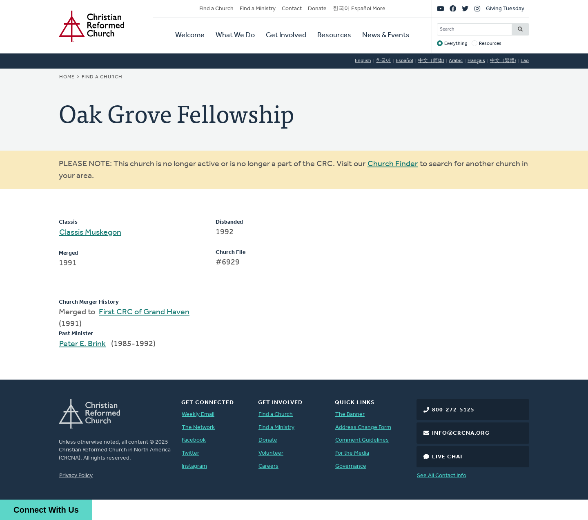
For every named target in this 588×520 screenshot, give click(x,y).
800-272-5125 (453, 410)
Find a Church (216, 9)
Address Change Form (363, 427)
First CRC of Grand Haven (144, 312)
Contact (292, 9)
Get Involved (286, 35)
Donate (317, 9)
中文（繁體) (503, 60)
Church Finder (393, 164)
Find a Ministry (258, 9)
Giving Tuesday (505, 9)
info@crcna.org (461, 433)
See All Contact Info (441, 476)
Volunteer (270, 453)
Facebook (194, 440)
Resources (334, 35)
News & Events (386, 35)
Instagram (194, 466)
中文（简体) (431, 60)
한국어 (383, 60)
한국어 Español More (359, 9)
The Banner (350, 414)
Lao (525, 60)
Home (67, 77)
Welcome (190, 35)
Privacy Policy (76, 476)
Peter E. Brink (82, 344)
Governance (350, 466)
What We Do (235, 35)
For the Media (352, 453)
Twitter (190, 453)
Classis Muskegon (90, 233)
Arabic (456, 60)
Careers (268, 466)
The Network (198, 427)
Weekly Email (198, 414)
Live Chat (447, 457)
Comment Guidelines (362, 440)
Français (476, 60)
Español (404, 60)
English (363, 60)
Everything (456, 43)
